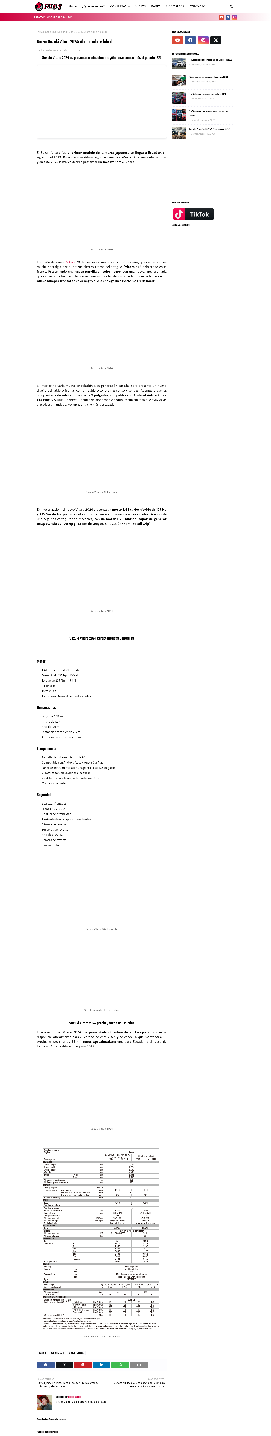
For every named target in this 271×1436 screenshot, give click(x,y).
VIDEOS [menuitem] (141, 6)
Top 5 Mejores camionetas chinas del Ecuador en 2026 (210, 60)
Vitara (70, 262)
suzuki (48, 32)
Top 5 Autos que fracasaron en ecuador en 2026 (207, 94)
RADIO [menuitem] (155, 6)
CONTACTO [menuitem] (198, 6)
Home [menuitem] (73, 6)
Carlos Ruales (44, 50)
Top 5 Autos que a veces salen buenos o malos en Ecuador (208, 113)
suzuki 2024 (57, 1353)
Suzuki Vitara (76, 1353)
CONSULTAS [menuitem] (118, 6)
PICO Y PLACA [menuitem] (175, 6)
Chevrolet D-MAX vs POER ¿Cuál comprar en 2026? (209, 129)
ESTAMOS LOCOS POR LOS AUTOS (53, 17)
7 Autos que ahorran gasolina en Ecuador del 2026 (208, 77)
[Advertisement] (203, 168)
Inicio (40, 32)
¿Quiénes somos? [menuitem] (93, 6)
